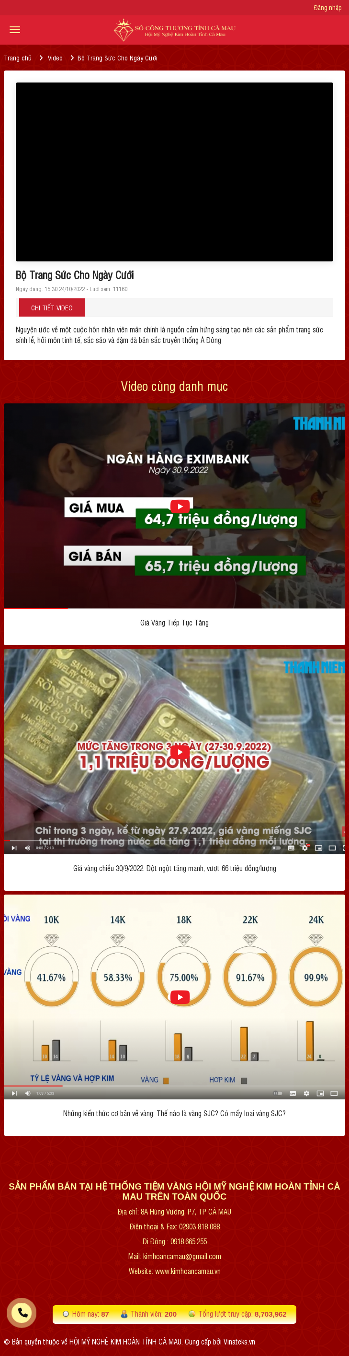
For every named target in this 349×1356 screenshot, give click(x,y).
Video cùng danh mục (174, 385)
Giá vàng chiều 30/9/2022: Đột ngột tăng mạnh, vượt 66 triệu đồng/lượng (174, 868)
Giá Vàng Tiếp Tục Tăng (174, 622)
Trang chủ (18, 57)
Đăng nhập (328, 7)
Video (55, 57)
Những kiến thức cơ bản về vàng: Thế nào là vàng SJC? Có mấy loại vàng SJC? (174, 1113)
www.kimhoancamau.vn (188, 1271)
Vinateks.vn (239, 1341)
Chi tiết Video (52, 307)
